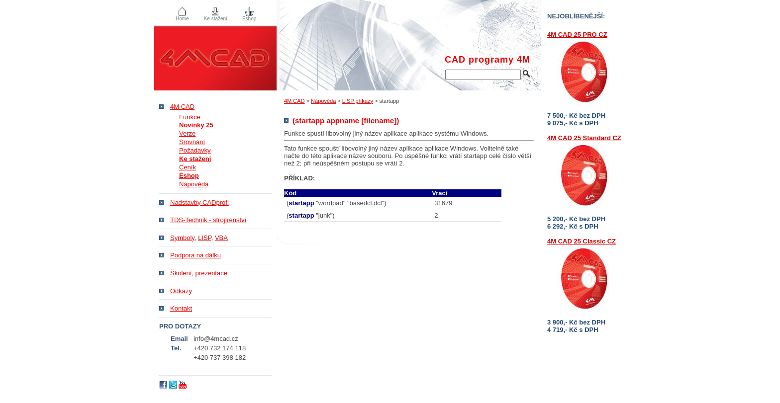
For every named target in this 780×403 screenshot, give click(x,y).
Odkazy (181, 291)
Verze (187, 133)
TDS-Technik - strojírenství (208, 220)
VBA (221, 238)
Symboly (182, 238)
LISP (204, 238)
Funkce (189, 117)
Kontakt (181, 308)
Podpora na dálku (195, 255)
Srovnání (192, 142)
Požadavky (195, 150)
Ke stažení (215, 18)
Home (182, 18)
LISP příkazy (357, 101)
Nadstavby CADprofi (199, 202)
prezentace (211, 273)
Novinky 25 (196, 125)
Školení (181, 273)
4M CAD (294, 101)
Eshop (249, 18)
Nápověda (323, 101)
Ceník (187, 167)
